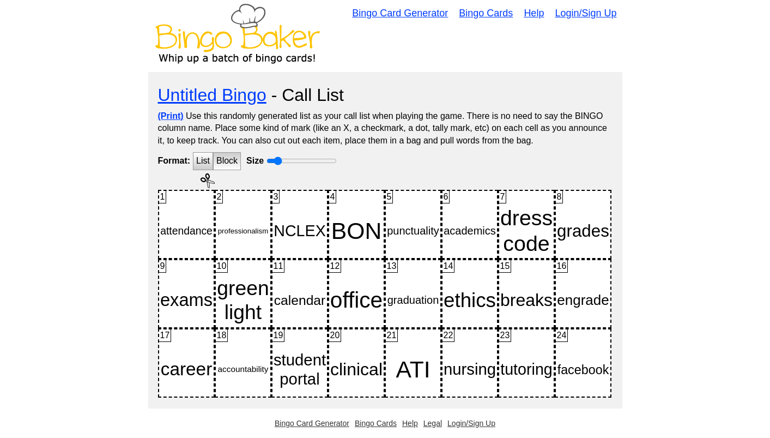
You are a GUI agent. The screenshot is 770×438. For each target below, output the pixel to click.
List (203, 160)
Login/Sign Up (585, 13)
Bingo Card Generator (400, 13)
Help (534, 13)
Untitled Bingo (212, 95)
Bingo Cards (486, 13)
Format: (174, 160)
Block (227, 160)
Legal (432, 423)
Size (255, 160)
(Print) (171, 116)
